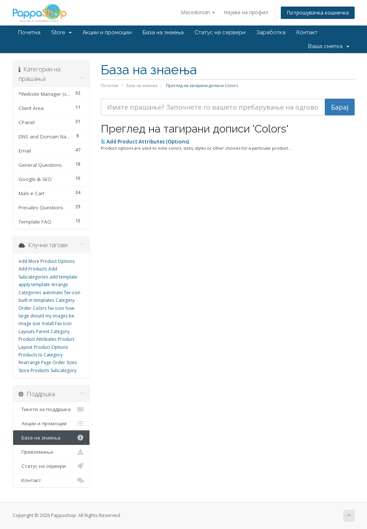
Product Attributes (37, 339)
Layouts (27, 331)
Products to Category (41, 355)
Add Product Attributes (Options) (145, 141)
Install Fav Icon (57, 323)
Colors (40, 308)
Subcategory (63, 370)
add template (63, 277)
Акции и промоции (107, 32)
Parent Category (52, 331)
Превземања (51, 451)
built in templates (36, 300)
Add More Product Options (47, 261)
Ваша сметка (328, 46)
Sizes (72, 362)
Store (61, 32)
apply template (34, 284)
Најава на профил (246, 12)
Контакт (307, 32)
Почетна (29, 32)
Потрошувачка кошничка (318, 12)
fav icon (56, 308)
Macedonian (198, 12)
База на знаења (163, 32)
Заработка (271, 32)
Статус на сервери (220, 32)
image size (29, 323)
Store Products (34, 370)
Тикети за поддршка (51, 409)
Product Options (51, 347)
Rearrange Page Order (42, 362)
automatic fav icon (61, 292)
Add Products (33, 269)
